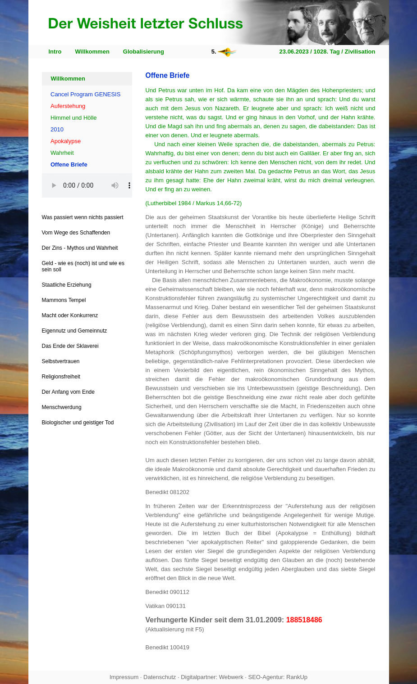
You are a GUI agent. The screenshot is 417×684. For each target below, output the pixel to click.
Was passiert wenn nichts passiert (83, 217)
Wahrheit (62, 152)
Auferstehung (67, 106)
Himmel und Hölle (73, 117)
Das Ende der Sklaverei (70, 346)
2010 (57, 129)
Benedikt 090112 (168, 592)
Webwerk (231, 677)
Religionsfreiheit (61, 377)
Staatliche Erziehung (67, 285)
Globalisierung (143, 51)
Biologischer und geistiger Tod (78, 422)
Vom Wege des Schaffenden (76, 233)
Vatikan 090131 (166, 606)
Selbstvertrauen (61, 361)
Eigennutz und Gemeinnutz (74, 331)
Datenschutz (159, 677)
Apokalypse (65, 141)
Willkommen (92, 51)
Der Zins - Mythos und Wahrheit (80, 248)
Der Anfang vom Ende (68, 392)
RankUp (296, 677)
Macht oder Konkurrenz (70, 315)
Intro (55, 51)
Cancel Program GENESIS (85, 94)
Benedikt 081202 (168, 492)
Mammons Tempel (64, 300)
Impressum (124, 677)
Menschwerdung (62, 407)
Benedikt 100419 (168, 647)
